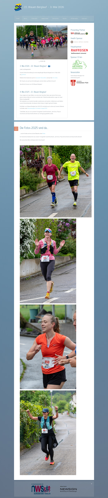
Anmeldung (44, 18)
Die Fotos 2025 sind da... (34, 127)
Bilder (64, 18)
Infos (25, 18)
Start (18, 18)
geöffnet (23, 74)
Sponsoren (74, 18)
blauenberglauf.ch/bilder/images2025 (37, 108)
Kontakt (84, 18)
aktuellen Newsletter (41, 77)
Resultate (56, 18)
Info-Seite (55, 77)
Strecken (34, 18)
